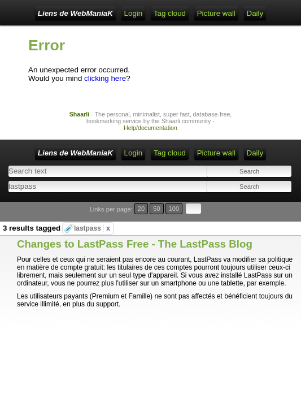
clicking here (105, 78)
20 (141, 208)
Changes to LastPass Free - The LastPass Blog (134, 244)
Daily (255, 13)
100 (174, 208)
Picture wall (216, 13)
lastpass (92, 228)
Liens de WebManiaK (75, 13)
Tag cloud (170, 13)
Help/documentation (150, 127)
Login (133, 13)
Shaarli (79, 114)
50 (156, 208)
